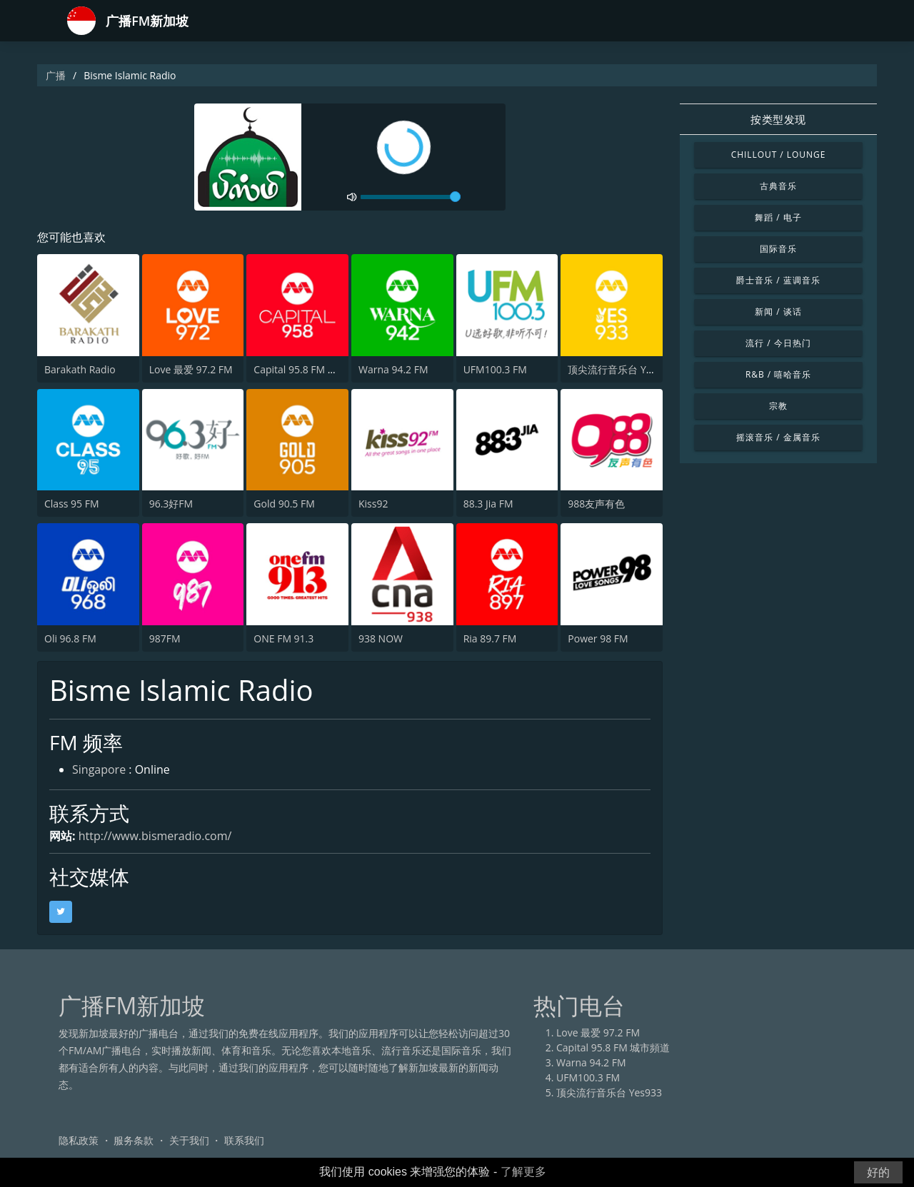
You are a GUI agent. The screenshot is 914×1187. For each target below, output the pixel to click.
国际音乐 (778, 249)
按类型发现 (778, 119)
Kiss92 (373, 503)
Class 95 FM (71, 503)
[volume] (411, 197)
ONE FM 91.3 (283, 638)
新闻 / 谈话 (778, 311)
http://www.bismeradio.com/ (155, 836)
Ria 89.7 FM (490, 638)
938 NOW (380, 638)
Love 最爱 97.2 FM (191, 369)
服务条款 (134, 1140)
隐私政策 (79, 1140)
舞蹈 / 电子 (778, 217)
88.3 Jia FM (488, 503)
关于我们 (189, 1140)
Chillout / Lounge (778, 154)
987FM (165, 638)
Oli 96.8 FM (70, 638)
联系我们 (244, 1140)
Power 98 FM (598, 638)
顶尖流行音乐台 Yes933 (620, 369)
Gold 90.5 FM (283, 503)
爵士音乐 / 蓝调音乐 (778, 280)
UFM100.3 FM (495, 369)
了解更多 (523, 1172)
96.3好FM (171, 503)
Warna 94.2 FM (393, 369)
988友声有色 (596, 503)
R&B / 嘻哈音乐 (778, 374)
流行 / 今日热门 (777, 343)
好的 (878, 1172)
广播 (56, 75)
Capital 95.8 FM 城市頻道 (310, 369)
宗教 (778, 406)
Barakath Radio (80, 369)
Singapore (99, 769)
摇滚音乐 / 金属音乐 (778, 437)
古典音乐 (778, 186)
